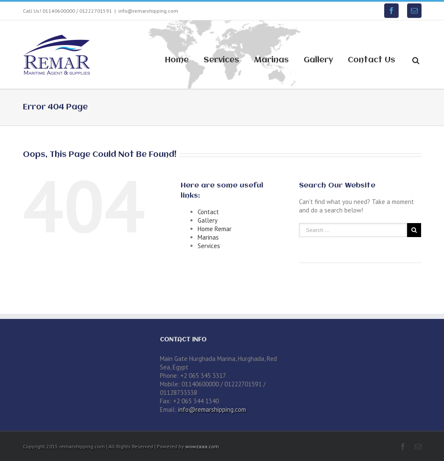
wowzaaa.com (202, 446)
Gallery (318, 60)
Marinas (271, 60)
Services (221, 60)
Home (177, 60)
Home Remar (215, 229)
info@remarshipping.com (148, 11)
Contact (208, 212)
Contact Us (371, 60)
